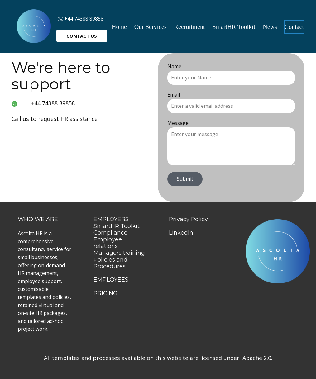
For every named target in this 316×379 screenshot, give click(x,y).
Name (174, 66)
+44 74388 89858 (80, 18)
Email (173, 94)
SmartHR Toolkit (234, 26)
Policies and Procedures (110, 263)
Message (178, 123)
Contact (294, 26)
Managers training (119, 252)
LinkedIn (181, 232)
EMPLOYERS (111, 219)
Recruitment (189, 26)
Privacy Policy (188, 219)
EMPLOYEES (110, 279)
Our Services (150, 26)
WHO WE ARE (39, 219)
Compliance (110, 232)
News (270, 26)
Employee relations (107, 243)
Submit (185, 178)
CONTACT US (81, 36)
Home (119, 26)
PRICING (105, 293)
